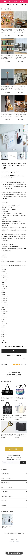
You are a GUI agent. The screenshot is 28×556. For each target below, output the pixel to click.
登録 (23, 462)
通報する (25, 358)
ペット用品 (3, 505)
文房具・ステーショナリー (7, 496)
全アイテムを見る (14, 449)
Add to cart (14, 351)
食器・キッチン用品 (5, 482)
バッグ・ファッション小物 (6, 478)
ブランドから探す (5, 473)
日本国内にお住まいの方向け (14, 355)
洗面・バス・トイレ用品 (6, 487)
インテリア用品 (4, 491)
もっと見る (7, 35)
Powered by (14, 541)
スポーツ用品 (4, 501)
